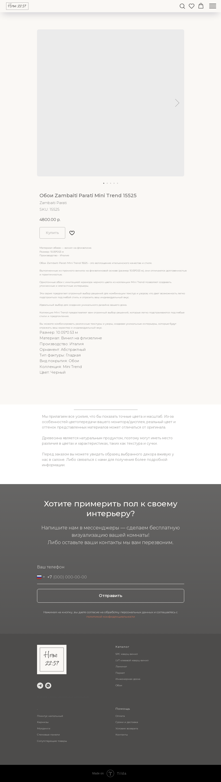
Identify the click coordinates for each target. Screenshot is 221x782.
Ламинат (121, 666)
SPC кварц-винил (127, 654)
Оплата (120, 716)
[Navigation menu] (212, 6)
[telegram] (40, 686)
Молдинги (43, 728)
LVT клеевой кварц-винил (132, 660)
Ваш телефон (51, 567)
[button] (182, 6)
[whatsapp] (48, 686)
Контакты (122, 734)
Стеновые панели (48, 734)
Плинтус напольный (50, 716)
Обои (119, 685)
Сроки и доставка (127, 722)
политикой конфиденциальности (110, 616)
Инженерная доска (128, 679)
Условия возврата (127, 728)
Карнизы (43, 722)
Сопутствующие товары (52, 741)
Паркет (120, 672)
